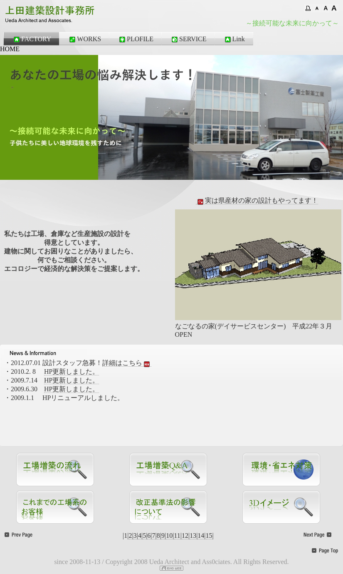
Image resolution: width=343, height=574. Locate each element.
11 (177, 535)
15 (209, 535)
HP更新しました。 (71, 371)
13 (193, 535)
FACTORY (31, 39)
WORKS (84, 39)
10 (169, 535)
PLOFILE (135, 39)
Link (234, 39)
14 (200, 535)
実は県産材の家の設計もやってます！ (257, 200)
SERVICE (188, 39)
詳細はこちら (126, 363)
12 (185, 535)
